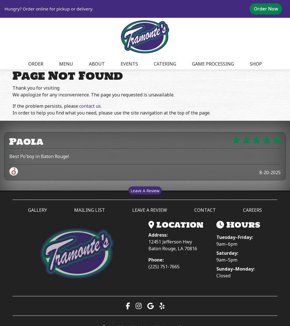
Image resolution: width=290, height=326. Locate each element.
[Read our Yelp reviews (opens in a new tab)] (162, 305)
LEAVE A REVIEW (152, 209)
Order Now (268, 8)
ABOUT (97, 64)
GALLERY (37, 210)
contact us (90, 106)
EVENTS (129, 64)
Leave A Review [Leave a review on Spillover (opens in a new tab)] (146, 190)
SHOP (256, 64)
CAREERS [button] (252, 210)
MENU (66, 64)
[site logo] (145, 37)
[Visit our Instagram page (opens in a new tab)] (139, 305)
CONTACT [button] (205, 210)
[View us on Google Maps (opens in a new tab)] (150, 305)
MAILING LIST (89, 210)
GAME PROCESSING (213, 64)
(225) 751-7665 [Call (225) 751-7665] (164, 267)
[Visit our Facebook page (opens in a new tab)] (128, 305)
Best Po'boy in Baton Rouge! (39, 156)
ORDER (37, 63)
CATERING (165, 64)
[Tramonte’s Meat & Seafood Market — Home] (77, 254)
